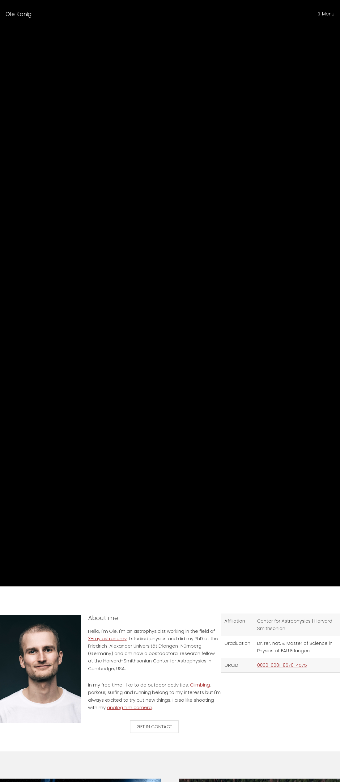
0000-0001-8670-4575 (282, 665)
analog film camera (129, 707)
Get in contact (154, 727)
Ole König (19, 14)
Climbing (170, 301)
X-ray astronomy (107, 639)
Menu (328, 14)
